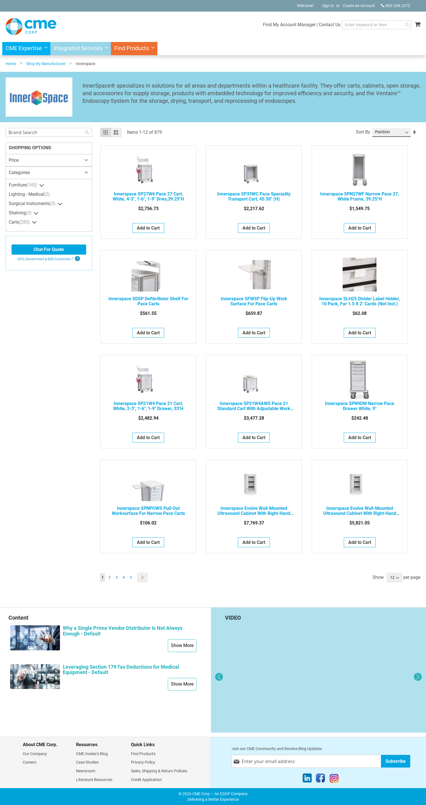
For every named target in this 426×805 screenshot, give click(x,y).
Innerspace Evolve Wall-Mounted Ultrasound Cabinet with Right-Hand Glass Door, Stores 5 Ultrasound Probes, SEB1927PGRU (253, 511)
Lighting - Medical (30, 194)
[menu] (213, 48)
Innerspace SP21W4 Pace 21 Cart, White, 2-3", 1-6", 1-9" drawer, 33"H (148, 406)
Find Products (143, 753)
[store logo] (31, 26)
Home (11, 63)
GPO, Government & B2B (45, 259)
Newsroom (85, 771)
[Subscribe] (395, 761)
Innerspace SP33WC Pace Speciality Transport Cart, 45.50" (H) (254, 197)
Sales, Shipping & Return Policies (159, 771)
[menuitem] (25, 48)
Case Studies (87, 762)
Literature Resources (94, 779)
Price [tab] (14, 160)
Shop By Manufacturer (46, 63)
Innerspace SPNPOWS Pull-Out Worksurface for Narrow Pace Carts (148, 511)
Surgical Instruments (33, 203)
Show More (182, 645)
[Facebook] (320, 779)
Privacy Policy (143, 762)
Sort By (363, 132)
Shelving (21, 213)
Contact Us (319, 24)
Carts (20, 222)
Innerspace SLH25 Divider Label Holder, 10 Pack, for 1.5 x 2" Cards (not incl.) (359, 301)
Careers (29, 762)
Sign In (328, 5)
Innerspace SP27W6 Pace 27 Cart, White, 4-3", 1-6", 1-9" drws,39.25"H (148, 197)
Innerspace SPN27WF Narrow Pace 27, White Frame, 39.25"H (359, 197)
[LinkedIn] (307, 779)
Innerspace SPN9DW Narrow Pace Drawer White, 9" (359, 406)
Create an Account (359, 5)
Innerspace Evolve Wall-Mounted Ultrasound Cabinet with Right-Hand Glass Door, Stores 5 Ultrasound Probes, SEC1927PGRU (359, 511)
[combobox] (371, 24)
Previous (219, 677)
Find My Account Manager (279, 24)
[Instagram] (334, 779)
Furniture (24, 185)
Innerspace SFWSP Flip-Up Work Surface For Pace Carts (254, 301)
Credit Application (146, 779)
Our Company (35, 753)
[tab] (49, 173)
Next (418, 677)
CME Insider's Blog (92, 753)
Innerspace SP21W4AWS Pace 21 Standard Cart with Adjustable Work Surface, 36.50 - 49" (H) (253, 406)
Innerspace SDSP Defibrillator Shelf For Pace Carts (148, 301)
